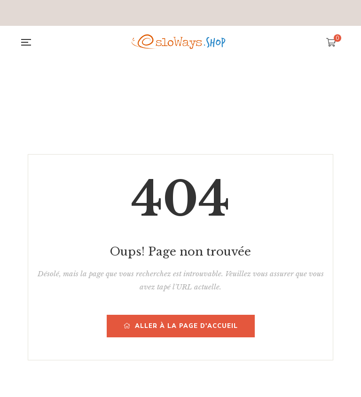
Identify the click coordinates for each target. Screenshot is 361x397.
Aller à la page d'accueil (181, 326)
